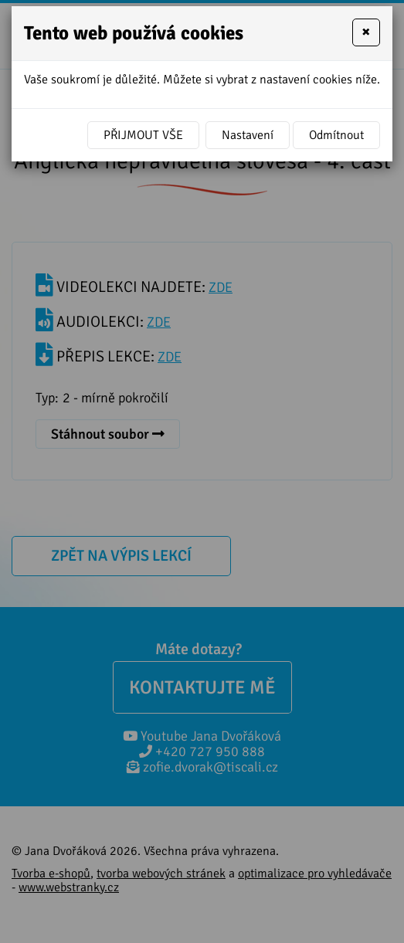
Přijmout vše (143, 135)
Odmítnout (336, 135)
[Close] (366, 32)
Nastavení (247, 135)
